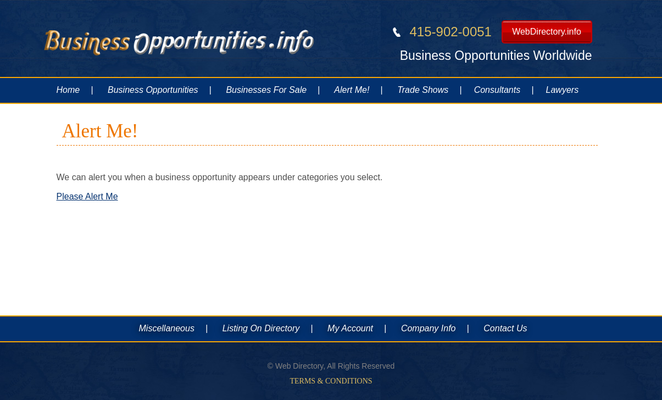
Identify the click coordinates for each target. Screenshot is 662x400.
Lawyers (562, 90)
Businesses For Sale (266, 90)
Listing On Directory (261, 328)
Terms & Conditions (331, 381)
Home (68, 90)
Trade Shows (422, 90)
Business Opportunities (153, 90)
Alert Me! (351, 90)
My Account (350, 328)
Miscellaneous (166, 328)
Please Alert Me (87, 196)
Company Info (428, 328)
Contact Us (505, 328)
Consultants (497, 90)
